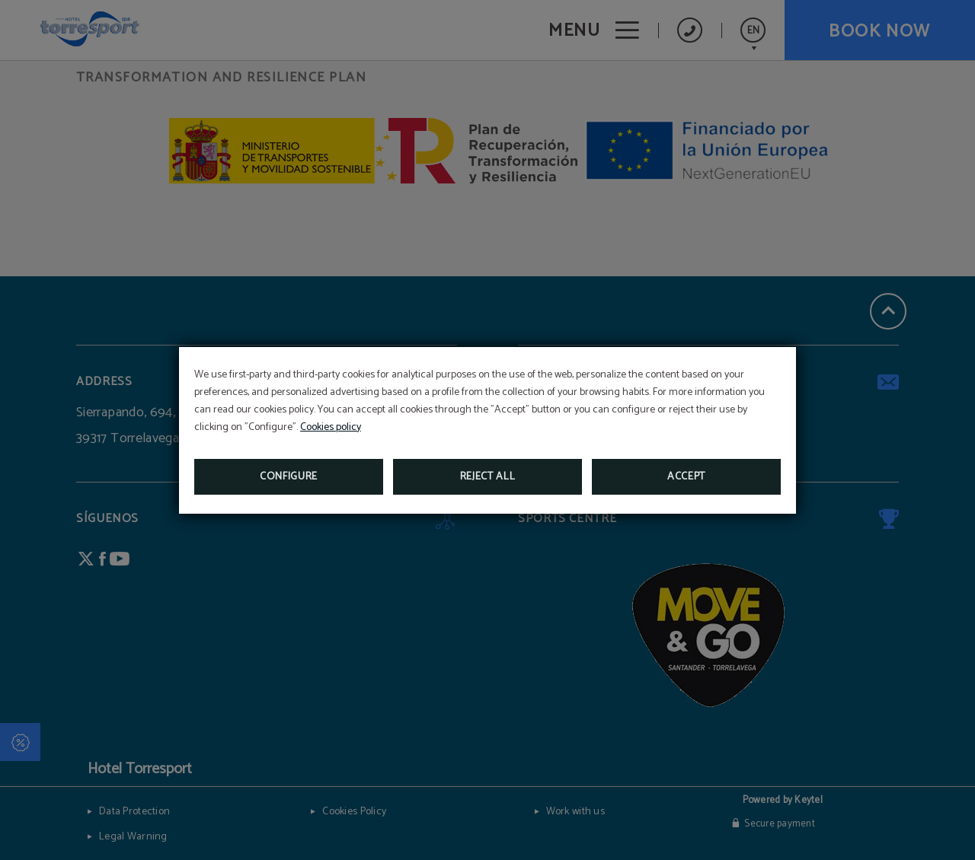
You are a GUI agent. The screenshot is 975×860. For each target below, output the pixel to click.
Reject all (488, 477)
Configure (289, 477)
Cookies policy (330, 427)
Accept (686, 477)
